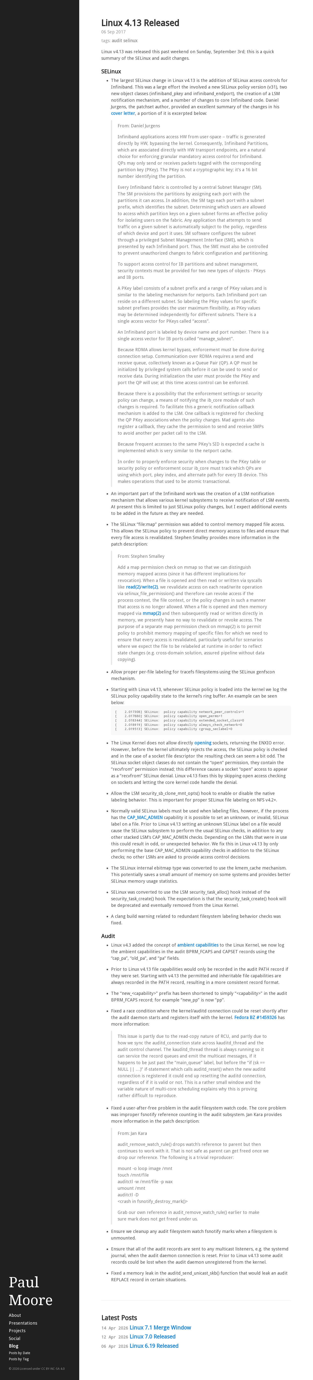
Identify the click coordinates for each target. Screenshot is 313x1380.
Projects (17, 1330)
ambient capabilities (197, 945)
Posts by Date (19, 1353)
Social (14, 1338)
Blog (13, 1346)
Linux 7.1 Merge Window (160, 1327)
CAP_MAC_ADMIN (145, 817)
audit (117, 40)
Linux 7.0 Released (153, 1336)
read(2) (133, 587)
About (15, 1315)
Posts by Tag (19, 1359)
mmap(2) (152, 613)
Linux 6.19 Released (154, 1346)
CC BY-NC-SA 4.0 (53, 1368)
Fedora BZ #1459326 (255, 1017)
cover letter (123, 113)
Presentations (23, 1323)
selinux (130, 40)
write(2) (150, 587)
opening (202, 742)
